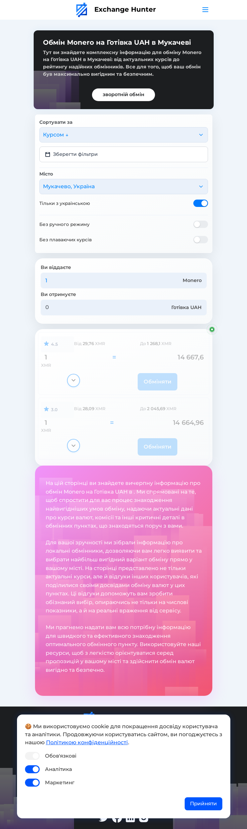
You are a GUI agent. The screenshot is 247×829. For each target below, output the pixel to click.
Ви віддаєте (56, 267)
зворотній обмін (123, 94)
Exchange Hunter (116, 9)
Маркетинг (59, 782)
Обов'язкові (60, 756)
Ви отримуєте (58, 294)
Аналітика (58, 769)
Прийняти (203, 803)
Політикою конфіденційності (87, 742)
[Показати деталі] (73, 380)
